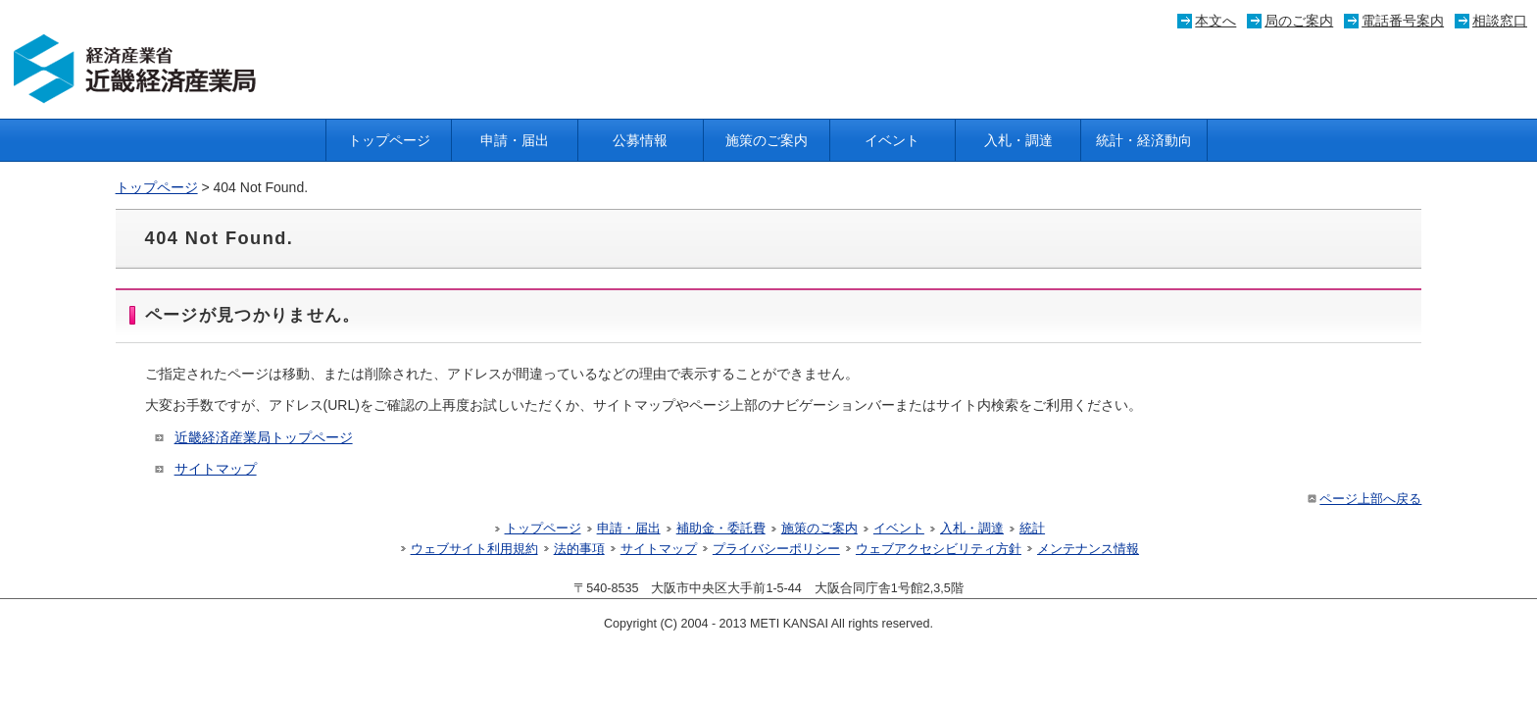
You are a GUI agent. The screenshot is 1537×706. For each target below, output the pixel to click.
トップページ (389, 140)
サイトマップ (215, 469)
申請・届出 (514, 140)
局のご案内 (1298, 20)
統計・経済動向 (1144, 140)
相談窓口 (1499, 20)
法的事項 (579, 549)
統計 (1032, 528)
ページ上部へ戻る (1363, 499)
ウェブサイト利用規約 (474, 549)
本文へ (1215, 20)
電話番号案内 (1403, 20)
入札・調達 (1018, 140)
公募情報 (640, 140)
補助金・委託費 (721, 528)
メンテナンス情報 (1088, 549)
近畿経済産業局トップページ (263, 437)
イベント (892, 140)
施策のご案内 (766, 140)
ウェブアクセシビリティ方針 (938, 549)
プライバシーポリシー (776, 549)
